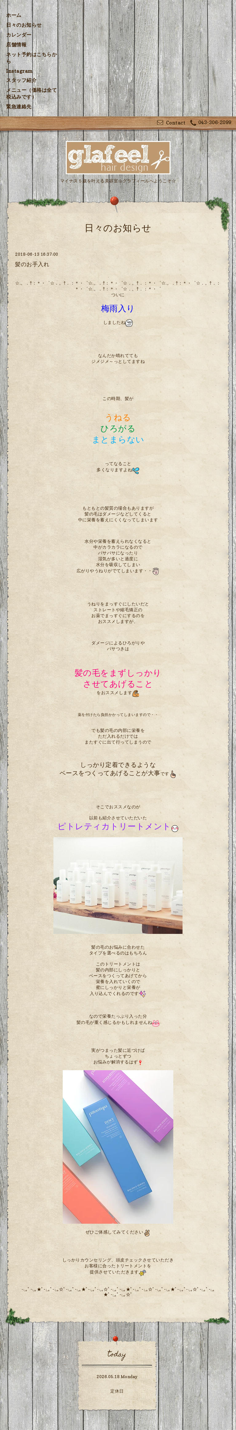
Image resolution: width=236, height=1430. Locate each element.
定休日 (117, 1390)
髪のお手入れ (32, 264)
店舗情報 (16, 44)
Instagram (19, 71)
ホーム (14, 15)
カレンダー (19, 35)
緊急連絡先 (19, 106)
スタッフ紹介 (21, 80)
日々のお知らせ (24, 25)
